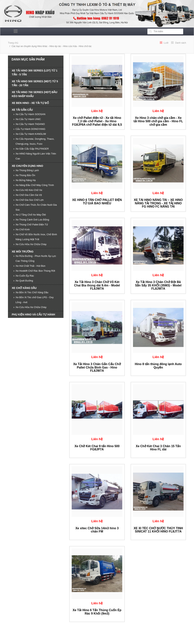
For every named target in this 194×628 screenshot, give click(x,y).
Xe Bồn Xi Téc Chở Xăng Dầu (32, 292)
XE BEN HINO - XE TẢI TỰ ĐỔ (30, 102)
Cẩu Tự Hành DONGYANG (30, 129)
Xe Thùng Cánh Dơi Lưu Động (32, 219)
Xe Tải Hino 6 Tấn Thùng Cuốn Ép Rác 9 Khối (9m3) (97, 611)
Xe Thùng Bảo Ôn (25, 175)
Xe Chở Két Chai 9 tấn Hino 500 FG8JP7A (97, 448)
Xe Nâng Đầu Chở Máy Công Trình (35, 185)
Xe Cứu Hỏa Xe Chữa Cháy (31, 244)
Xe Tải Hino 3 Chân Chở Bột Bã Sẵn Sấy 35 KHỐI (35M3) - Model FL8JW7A (158, 285)
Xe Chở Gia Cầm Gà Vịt (29, 195)
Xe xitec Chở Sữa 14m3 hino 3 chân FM (97, 530)
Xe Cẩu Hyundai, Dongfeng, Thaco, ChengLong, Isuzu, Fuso (35, 141)
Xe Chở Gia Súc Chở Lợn (30, 199)
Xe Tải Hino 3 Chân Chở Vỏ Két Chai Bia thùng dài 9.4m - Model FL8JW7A (97, 285)
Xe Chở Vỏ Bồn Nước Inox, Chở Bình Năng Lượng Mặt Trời (36, 237)
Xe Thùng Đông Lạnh (27, 170)
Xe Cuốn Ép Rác (25, 275)
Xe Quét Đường (24, 280)
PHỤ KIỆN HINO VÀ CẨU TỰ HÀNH (33, 314)
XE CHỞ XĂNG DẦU (24, 287)
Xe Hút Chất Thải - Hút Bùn (30, 265)
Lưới (164, 43)
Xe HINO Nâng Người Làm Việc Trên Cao (36, 156)
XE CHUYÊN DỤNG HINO (27, 165)
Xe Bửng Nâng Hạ (26, 180)
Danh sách (178, 43)
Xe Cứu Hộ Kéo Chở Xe (29, 190)
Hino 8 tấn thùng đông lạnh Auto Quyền (158, 365)
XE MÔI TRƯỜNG (23, 251)
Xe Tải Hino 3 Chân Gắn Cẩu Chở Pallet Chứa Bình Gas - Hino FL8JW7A (97, 367)
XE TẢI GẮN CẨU (22, 109)
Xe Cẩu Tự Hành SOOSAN (30, 114)
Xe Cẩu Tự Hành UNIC (28, 119)
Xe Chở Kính (23, 229)
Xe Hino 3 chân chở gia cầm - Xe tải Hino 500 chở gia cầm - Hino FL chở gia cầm (158, 121)
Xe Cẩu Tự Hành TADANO (30, 124)
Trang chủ (13, 43)
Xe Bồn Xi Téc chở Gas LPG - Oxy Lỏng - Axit (35, 300)
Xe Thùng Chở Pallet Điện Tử (32, 224)
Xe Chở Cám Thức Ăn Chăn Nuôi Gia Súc (36, 207)
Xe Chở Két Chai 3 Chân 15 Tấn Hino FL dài (158, 448)
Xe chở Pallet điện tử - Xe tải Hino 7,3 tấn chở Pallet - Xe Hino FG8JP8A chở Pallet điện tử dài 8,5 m (97, 122)
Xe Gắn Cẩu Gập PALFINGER (32, 148)
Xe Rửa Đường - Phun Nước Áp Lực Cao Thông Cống (36, 258)
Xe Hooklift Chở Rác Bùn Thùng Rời (35, 270)
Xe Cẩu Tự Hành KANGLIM (31, 133)
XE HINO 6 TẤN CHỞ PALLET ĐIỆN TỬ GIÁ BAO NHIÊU (97, 201)
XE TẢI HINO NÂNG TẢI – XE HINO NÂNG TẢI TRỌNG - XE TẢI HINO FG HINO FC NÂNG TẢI (158, 203)
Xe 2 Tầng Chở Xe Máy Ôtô (31, 214)
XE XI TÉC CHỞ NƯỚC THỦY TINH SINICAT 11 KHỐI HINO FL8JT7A (158, 530)
